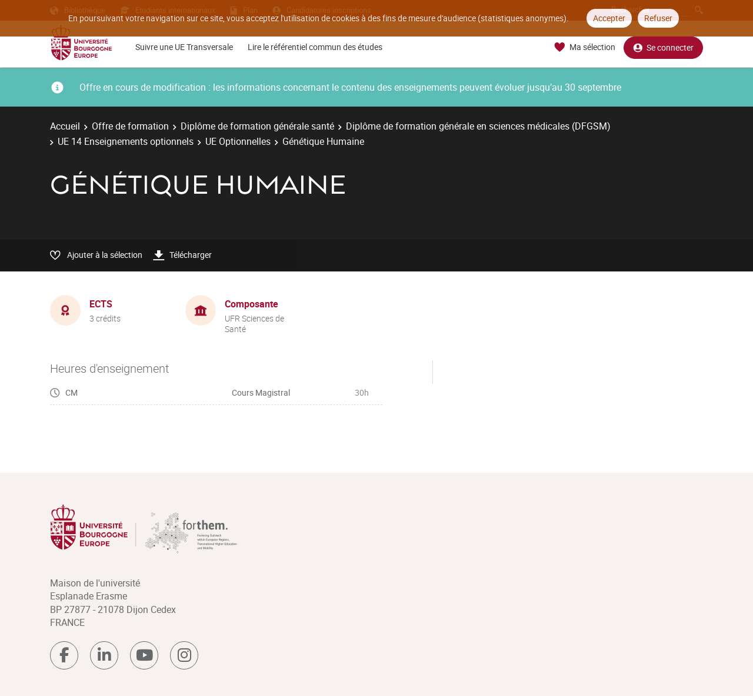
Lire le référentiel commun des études (315, 46)
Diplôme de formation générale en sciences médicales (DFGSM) (478, 126)
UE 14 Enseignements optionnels (126, 141)
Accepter (609, 18)
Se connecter (663, 47)
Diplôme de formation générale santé (257, 126)
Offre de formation (130, 126)
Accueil (65, 126)
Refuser (658, 18)
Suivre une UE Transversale (184, 46)
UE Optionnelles (238, 141)
